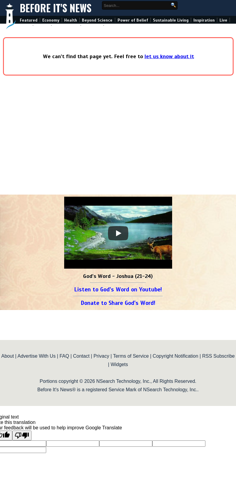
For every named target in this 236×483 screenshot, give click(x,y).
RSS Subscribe (218, 356)
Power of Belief (133, 20)
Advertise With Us (36, 356)
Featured (28, 20)
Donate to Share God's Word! (118, 303)
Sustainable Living (171, 20)
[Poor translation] (21, 435)
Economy (50, 20)
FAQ (64, 356)
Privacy (101, 356)
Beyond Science (97, 20)
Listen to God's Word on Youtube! (118, 289)
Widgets (119, 364)
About (7, 356)
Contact (81, 356)
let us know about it (169, 56)
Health (70, 20)
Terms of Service (131, 356)
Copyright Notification (175, 356)
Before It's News (55, 8)
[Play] (118, 233)
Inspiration (204, 20)
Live (223, 20)
